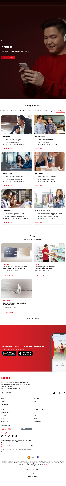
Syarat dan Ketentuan (40, 409)
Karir (35, 415)
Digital (35, 401)
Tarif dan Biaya (5, 415)
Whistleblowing (29, 473)
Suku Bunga (4, 422)
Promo (3, 409)
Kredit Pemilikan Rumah (7, 111)
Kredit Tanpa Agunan (49, 111)
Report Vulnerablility (33, 476)
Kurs (2, 418)
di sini (46, 465)
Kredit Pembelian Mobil (34, 111)
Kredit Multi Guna (21, 111)
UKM (2, 398)
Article (35, 418)
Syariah (3, 401)
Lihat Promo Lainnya (33, 318)
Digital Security (38, 422)
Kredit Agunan (60, 111)
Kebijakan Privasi (37, 469)
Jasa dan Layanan (6, 412)
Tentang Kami (5, 404)
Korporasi (36, 398)
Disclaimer (27, 469)
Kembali (7, 41)
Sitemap (38, 473)
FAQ (35, 412)
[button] (32, 445)
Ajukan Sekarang (8, 57)
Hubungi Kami (5, 433)
